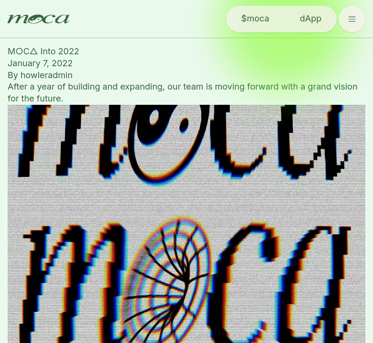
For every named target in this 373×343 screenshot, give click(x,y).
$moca (255, 18)
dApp (310, 18)
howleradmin (47, 75)
